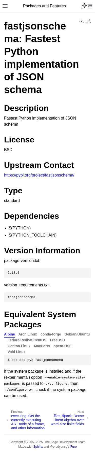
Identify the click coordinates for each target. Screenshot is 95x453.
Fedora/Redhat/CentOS (27, 340)
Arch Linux (27, 334)
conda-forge (51, 334)
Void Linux (17, 352)
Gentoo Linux (19, 346)
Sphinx (38, 446)
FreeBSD (57, 340)
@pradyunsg (58, 446)
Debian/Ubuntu (77, 334)
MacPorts (42, 346)
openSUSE (62, 346)
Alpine (9, 334)
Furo (73, 446)
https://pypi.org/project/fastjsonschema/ (39, 175)
